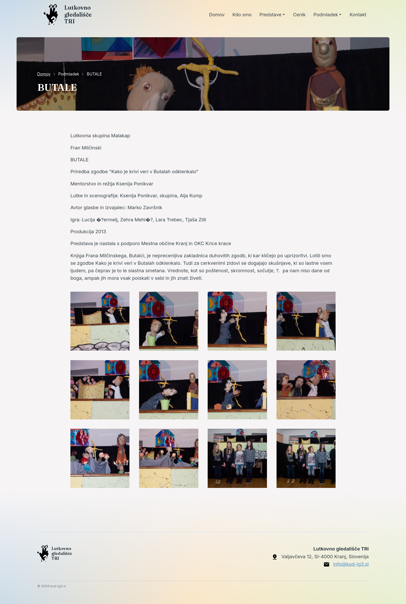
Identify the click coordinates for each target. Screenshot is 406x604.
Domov (43, 74)
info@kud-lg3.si (351, 564)
